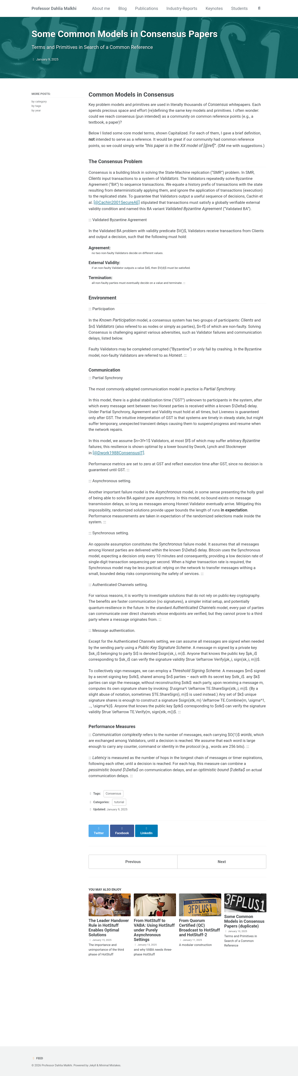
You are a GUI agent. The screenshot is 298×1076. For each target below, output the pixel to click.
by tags (36, 108)
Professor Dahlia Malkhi (54, 8)
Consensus (113, 861)
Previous (133, 925)
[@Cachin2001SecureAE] (155, 216)
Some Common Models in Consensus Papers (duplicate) (244, 986)
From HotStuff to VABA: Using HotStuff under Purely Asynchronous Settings (154, 994)
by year (36, 113)
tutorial (119, 870)
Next (221, 925)
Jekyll (93, 1065)
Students (238, 8)
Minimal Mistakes (111, 1065)
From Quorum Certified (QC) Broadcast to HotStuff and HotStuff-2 (199, 992)
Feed (38, 1058)
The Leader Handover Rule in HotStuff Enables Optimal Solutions (109, 992)
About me (100, 8)
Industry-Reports (180, 8)
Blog (121, 8)
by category (39, 104)
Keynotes (212, 8)
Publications (145, 8)
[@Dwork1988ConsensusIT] (141, 484)
